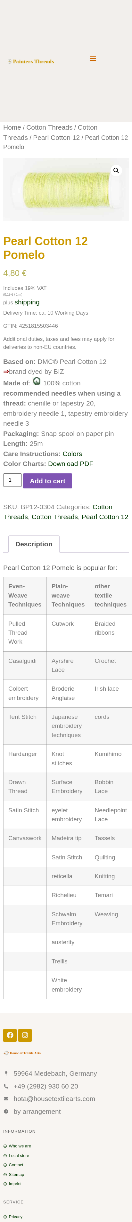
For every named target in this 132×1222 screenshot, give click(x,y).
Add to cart (47, 481)
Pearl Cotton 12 (56, 137)
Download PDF (70, 463)
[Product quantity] (12, 480)
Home (12, 127)
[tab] (34, 544)
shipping (26, 302)
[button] (92, 58)
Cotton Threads (49, 127)
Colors (72, 453)
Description (34, 544)
